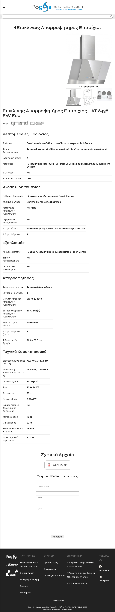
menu (3, 6)
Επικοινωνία (49, 569)
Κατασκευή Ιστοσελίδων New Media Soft (57, 610)
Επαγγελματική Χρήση (30, 579)
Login (53, 600)
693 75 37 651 (82, 577)
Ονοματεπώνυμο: (44, 486)
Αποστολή (57, 537)
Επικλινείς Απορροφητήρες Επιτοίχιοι (59, 27)
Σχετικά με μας (50, 562)
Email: (40, 497)
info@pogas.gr (80, 583)
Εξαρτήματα (25, 592)
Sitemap (60, 600)
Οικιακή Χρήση (27, 573)
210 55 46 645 (84, 573)
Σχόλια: (39, 509)
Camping (24, 586)
